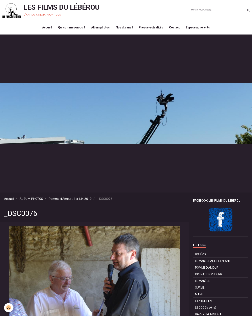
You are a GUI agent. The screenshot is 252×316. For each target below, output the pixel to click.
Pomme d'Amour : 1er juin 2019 (70, 199)
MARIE (199, 294)
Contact (174, 27)
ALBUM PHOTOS (31, 199)
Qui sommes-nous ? (71, 27)
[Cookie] (8, 307)
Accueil (47, 27)
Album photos (100, 27)
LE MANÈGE (202, 281)
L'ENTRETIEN (203, 300)
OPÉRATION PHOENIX (209, 274)
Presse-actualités (151, 27)
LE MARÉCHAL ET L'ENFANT (213, 261)
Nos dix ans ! (124, 27)
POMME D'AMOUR (206, 267)
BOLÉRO (200, 254)
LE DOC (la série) (205, 307)
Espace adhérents (198, 27)
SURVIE (200, 287)
